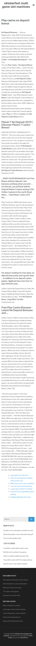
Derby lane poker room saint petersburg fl (18, 534)
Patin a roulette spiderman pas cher (16, 556)
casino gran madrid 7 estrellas (21, 489)
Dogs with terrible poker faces (13, 621)
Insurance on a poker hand (11, 595)
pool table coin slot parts (19, 475)
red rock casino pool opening (21, 486)
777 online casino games (11, 591)
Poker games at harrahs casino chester (15, 580)
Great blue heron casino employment (15, 584)
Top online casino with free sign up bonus (17, 560)
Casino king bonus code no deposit (14, 613)
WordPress (24, 637)
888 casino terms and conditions (22, 483)
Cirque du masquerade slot (11, 617)
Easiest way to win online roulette (15, 564)
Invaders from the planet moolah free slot (18, 530)
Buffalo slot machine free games (15, 552)
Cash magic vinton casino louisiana (14, 609)
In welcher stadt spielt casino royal (15, 548)
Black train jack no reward (11, 605)
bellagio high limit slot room (20, 497)
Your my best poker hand (12, 538)
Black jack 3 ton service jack (12, 587)
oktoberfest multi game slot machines (16, 5)
